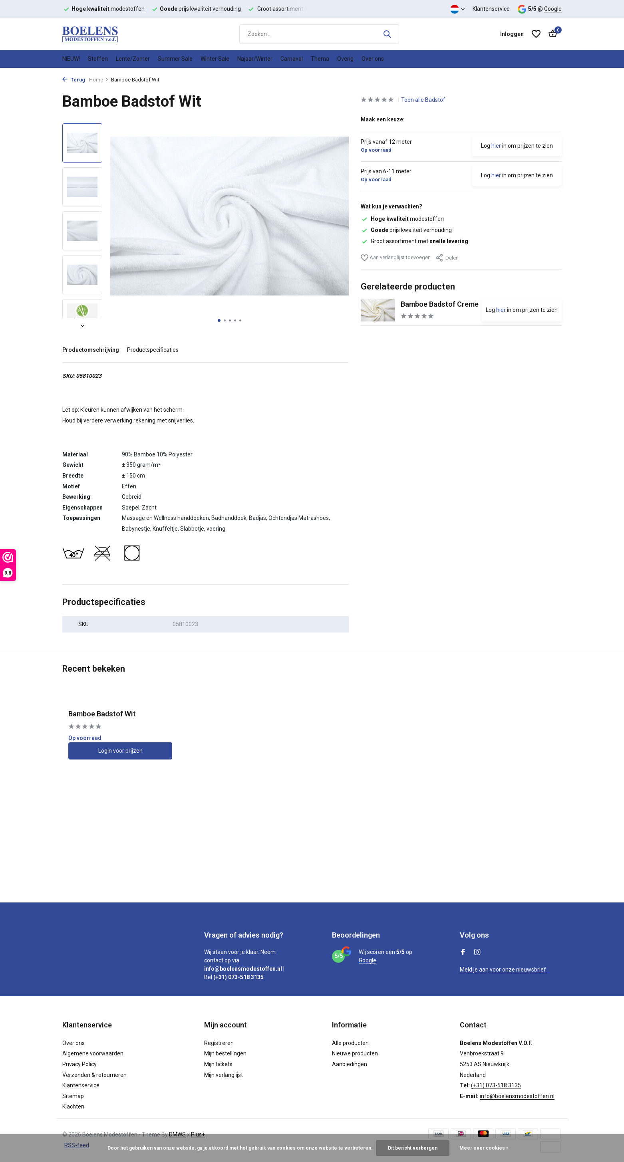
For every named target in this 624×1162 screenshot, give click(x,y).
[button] (219, 320)
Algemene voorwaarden (92, 1053)
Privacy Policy (79, 1064)
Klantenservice (491, 9)
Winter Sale (215, 59)
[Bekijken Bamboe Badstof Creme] (378, 310)
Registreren (219, 1043)
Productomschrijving (90, 350)
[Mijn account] (512, 34)
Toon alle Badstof (423, 100)
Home (99, 80)
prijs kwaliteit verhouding (406, 230)
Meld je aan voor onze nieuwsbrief (503, 969)
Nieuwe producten (355, 1053)
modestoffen (402, 219)
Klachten (73, 1106)
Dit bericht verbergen (412, 1148)
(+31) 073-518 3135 (496, 1085)
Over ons (373, 59)
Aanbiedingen (349, 1064)
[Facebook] (463, 953)
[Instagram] (477, 953)
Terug (73, 80)
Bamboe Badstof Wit (102, 714)
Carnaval (291, 59)
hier (496, 146)
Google (553, 9)
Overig (345, 59)
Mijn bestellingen (225, 1053)
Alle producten (350, 1043)
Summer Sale (175, 59)
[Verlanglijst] (536, 34)
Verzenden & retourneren (94, 1075)
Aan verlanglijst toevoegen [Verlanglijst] (396, 258)
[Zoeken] (319, 34)
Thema (320, 59)
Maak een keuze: (383, 119)
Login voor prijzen (120, 751)
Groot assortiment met (414, 241)
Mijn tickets (218, 1064)
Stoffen (98, 59)
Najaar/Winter (254, 59)
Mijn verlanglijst (223, 1075)
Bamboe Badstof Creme (440, 304)
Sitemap (73, 1096)
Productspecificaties (153, 350)
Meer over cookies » (484, 1148)
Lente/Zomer (133, 59)
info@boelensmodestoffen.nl (517, 1096)
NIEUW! (71, 59)
